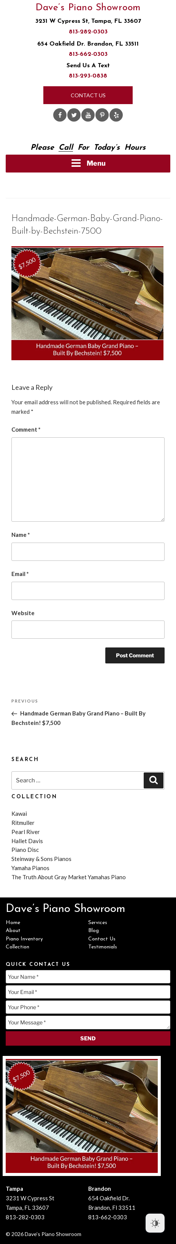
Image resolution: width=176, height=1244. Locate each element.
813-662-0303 (88, 54)
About (13, 931)
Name (20, 534)
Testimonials (102, 947)
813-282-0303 (88, 32)
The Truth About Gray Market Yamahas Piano (68, 877)
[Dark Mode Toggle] (155, 1223)
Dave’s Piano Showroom (88, 8)
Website (23, 612)
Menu (88, 163)
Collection (17, 947)
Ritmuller (23, 822)
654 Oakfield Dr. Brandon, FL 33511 (88, 44)
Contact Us (88, 95)
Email (20, 573)
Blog (93, 931)
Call (66, 148)
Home (13, 923)
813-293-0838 (88, 76)
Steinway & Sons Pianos (41, 858)
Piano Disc (25, 849)
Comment (26, 429)
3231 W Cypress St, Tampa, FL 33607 (88, 21)
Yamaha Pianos (30, 867)
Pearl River (25, 831)
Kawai (19, 813)
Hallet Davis (27, 840)
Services (97, 923)
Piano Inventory (24, 939)
